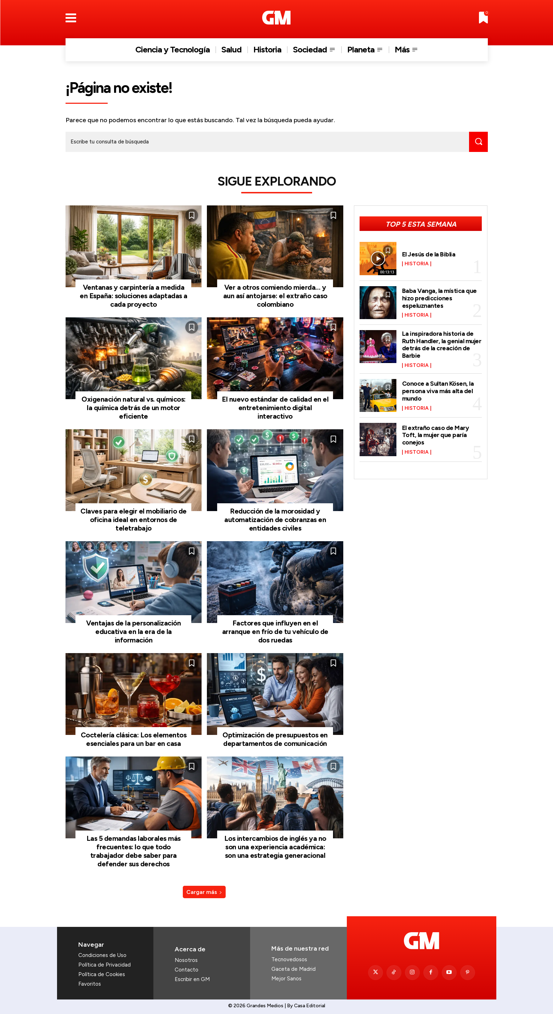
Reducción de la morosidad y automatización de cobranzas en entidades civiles (275, 519)
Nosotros (186, 960)
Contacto (186, 970)
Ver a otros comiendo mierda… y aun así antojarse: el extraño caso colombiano (275, 295)
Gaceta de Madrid (293, 969)
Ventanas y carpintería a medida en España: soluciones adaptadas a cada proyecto (133, 295)
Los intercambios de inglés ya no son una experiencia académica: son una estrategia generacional (275, 847)
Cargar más (204, 892)
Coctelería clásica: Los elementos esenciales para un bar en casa (134, 739)
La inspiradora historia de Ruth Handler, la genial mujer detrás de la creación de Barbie (441, 343)
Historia (417, 263)
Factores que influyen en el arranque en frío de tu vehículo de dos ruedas (275, 631)
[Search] (478, 142)
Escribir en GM (192, 979)
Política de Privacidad (104, 965)
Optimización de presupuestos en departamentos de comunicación (275, 739)
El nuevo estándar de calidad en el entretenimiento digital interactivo (275, 407)
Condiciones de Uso (102, 955)
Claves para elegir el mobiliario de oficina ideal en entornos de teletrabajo (133, 519)
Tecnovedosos (289, 959)
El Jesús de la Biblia (429, 254)
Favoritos (89, 984)
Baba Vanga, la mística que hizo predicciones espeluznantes (439, 298)
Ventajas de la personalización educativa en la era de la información (133, 631)
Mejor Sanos (286, 978)
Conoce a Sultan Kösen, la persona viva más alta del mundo (438, 390)
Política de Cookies (101, 974)
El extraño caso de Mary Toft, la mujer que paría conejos (435, 433)
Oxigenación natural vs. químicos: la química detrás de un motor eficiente (133, 407)
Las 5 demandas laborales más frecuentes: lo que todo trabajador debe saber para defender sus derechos (133, 851)
